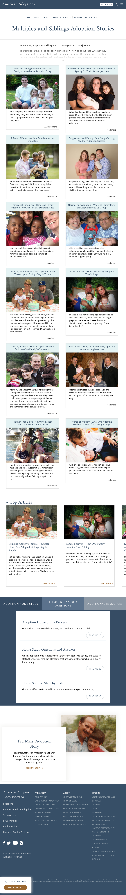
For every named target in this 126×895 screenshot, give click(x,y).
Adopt (37, 17)
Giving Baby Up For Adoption (47, 801)
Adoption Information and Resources (103, 799)
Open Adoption (41, 824)
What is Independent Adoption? (101, 834)
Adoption (96, 805)
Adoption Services (99, 824)
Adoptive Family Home (72, 797)
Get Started (106, 4)
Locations (8, 803)
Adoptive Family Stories (86, 17)
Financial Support (42, 816)
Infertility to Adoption (73, 816)
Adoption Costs (70, 801)
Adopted (95, 809)
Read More (95, 635)
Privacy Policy (10, 820)
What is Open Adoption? (73, 820)
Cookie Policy (10, 826)
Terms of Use (10, 815)
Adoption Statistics (100, 840)
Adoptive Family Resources (57, 17)
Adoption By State (99, 812)
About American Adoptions (103, 820)
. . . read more (50, 126)
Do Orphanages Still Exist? (103, 855)
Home (29, 17)
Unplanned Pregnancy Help (47, 809)
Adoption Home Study (20, 604)
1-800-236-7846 (13, 797)
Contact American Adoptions (18, 809)
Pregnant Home (41, 797)
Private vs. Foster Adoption (103, 828)
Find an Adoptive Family (45, 805)
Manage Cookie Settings (16, 832)
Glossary (96, 847)
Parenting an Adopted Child (104, 816)
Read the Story (34, 767)
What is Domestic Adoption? (75, 805)
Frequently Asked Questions (63, 603)
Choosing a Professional (74, 809)
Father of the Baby (43, 812)
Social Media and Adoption (103, 851)
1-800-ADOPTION (15, 881)
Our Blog (96, 859)
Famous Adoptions (100, 843)
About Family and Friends (46, 820)
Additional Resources (105, 604)
